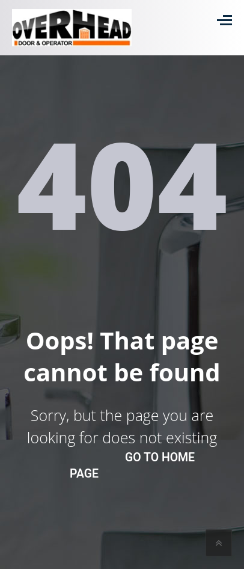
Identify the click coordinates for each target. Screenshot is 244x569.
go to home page (132, 466)
